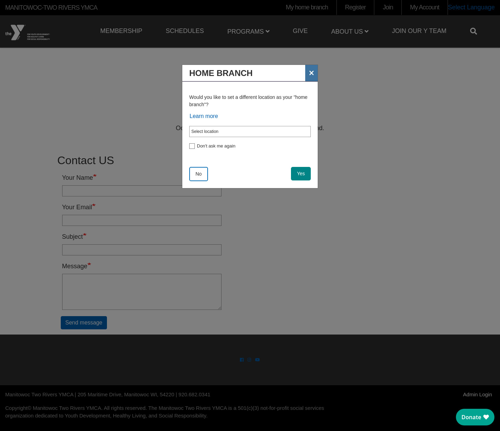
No (198, 174)
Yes (301, 173)
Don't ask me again (216, 146)
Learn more (204, 116)
